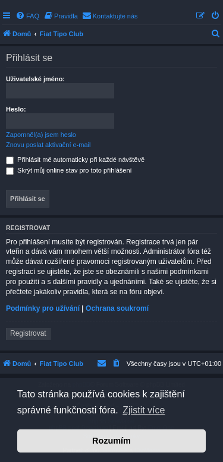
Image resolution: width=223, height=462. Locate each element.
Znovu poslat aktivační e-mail (48, 144)
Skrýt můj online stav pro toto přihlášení (69, 170)
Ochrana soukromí (117, 308)
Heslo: (16, 109)
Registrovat (28, 333)
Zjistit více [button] (144, 410)
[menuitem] (27, 16)
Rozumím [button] (111, 440)
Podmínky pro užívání (43, 308)
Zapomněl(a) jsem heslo (41, 134)
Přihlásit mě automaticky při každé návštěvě (75, 159)
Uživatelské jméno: (35, 78)
